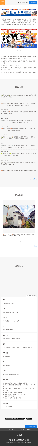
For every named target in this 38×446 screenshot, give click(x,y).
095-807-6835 (23, 2)
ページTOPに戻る (30, 426)
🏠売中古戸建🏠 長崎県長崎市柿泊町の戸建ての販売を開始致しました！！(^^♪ (18, 171)
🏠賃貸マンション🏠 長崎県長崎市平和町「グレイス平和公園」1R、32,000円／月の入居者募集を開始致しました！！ (18, 137)
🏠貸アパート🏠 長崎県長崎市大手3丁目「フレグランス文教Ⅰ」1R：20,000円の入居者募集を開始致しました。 (18, 104)
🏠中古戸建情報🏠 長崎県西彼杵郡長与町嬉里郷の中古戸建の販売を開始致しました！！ (18, 163)
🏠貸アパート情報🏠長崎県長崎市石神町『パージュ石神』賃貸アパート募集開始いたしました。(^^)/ (18, 146)
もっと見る (33, 179)
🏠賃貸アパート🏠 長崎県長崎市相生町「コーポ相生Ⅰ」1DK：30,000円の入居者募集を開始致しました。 (17, 121)
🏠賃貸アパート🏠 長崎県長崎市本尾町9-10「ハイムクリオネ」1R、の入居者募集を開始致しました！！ (18, 129)
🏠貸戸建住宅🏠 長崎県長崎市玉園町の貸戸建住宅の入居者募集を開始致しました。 (18, 96)
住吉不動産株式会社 (19, 440)
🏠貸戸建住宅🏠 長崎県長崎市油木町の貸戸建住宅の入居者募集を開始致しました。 (18, 112)
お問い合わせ (33, 2)
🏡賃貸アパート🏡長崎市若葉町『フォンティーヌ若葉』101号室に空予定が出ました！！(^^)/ (18, 154)
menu (2, 3)
